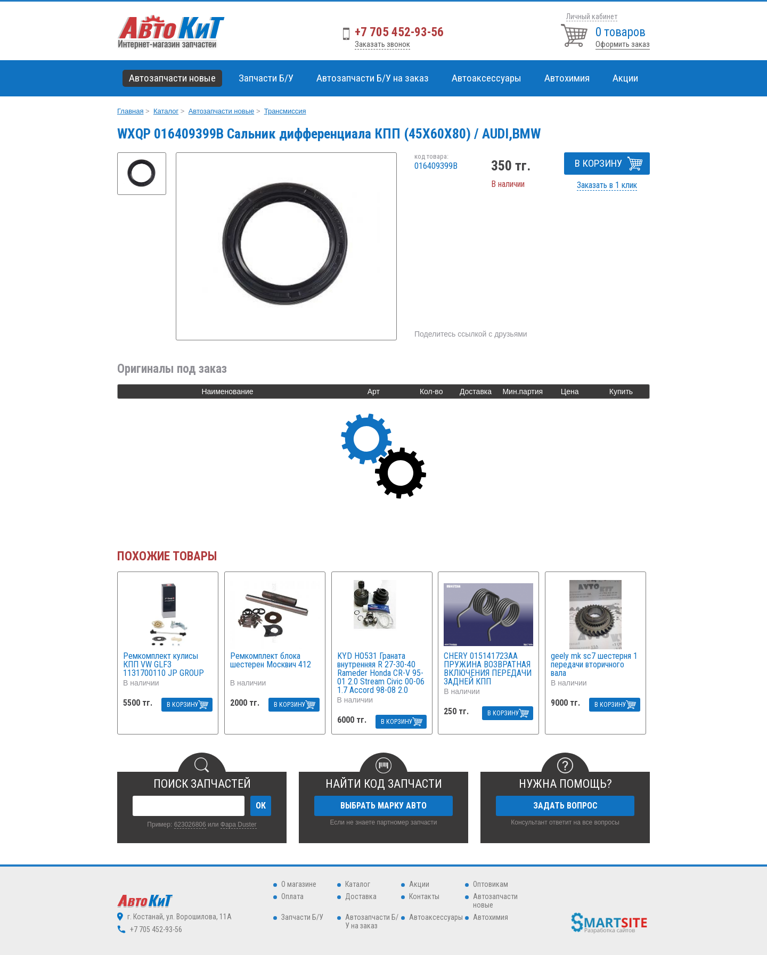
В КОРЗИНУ (598, 163)
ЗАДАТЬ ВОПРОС (565, 806)
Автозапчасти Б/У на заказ (372, 78)
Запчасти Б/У (302, 917)
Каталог (165, 111)
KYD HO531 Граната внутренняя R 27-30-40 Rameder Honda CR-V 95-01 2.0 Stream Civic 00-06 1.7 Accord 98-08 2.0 (381, 673)
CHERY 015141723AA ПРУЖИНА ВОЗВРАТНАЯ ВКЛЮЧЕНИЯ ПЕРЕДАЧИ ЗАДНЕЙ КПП (488, 669)
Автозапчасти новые (222, 111)
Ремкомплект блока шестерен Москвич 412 (270, 661)
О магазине (298, 884)
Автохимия (490, 917)
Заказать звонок (382, 44)
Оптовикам (490, 884)
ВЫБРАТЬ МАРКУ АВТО (383, 806)
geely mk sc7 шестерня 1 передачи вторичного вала (594, 665)
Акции (625, 78)
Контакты (424, 896)
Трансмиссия (285, 111)
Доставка (361, 896)
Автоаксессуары (436, 917)
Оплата (292, 896)
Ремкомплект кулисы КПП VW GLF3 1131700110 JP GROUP (163, 665)
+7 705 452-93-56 (399, 32)
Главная (130, 111)
